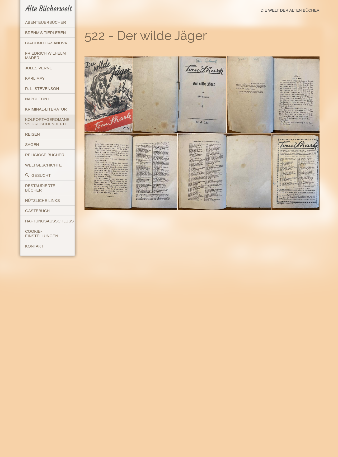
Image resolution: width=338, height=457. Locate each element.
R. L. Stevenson (42, 88)
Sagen (32, 144)
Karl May (35, 78)
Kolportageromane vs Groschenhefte (47, 121)
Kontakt (34, 246)
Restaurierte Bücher (40, 187)
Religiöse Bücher (44, 155)
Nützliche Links (42, 200)
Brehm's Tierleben (45, 32)
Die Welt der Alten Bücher (290, 10)
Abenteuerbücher (45, 22)
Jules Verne (38, 68)
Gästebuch (37, 210)
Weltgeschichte (43, 165)
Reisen (32, 134)
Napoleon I (37, 99)
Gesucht (38, 175)
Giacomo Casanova (46, 43)
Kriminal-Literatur (46, 109)
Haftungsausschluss (49, 221)
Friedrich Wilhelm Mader (45, 55)
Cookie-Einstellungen (41, 233)
